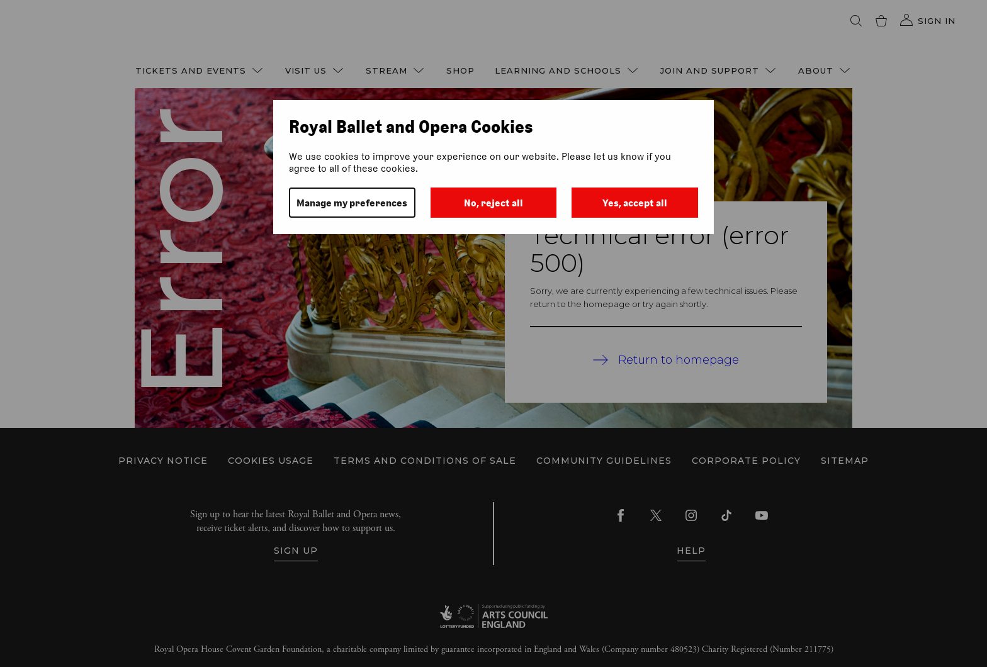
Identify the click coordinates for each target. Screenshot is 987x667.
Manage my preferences (351, 203)
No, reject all (493, 203)
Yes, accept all (634, 203)
